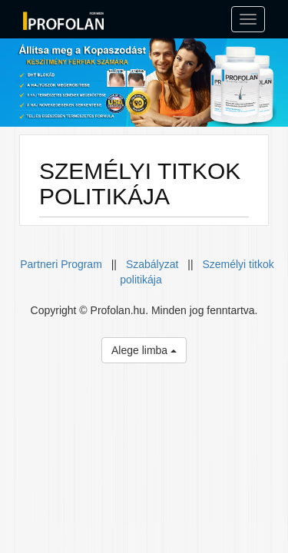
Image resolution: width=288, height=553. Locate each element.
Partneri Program (62, 264)
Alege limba (144, 350)
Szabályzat (152, 264)
